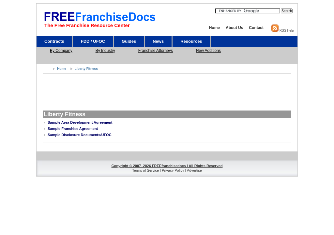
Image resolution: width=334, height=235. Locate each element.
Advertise (194, 170)
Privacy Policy (173, 170)
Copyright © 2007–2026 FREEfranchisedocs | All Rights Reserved (167, 166)
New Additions (208, 50)
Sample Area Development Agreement (80, 122)
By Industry (105, 50)
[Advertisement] (169, 59)
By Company (61, 50)
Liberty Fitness (86, 68)
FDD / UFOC (93, 41)
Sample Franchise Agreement (73, 129)
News (158, 41)
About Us (234, 27)
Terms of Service (145, 170)
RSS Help (287, 30)
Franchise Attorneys (155, 50)
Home (214, 27)
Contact (256, 27)
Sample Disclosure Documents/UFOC (80, 135)
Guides (129, 41)
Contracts (54, 41)
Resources (191, 41)
